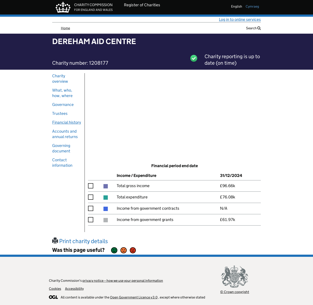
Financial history (66, 122)
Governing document (61, 148)
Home (65, 28)
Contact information (62, 162)
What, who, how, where (62, 93)
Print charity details (80, 241)
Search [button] (253, 28)
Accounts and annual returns (65, 134)
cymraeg (252, 6)
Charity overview (60, 78)
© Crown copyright (234, 292)
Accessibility (74, 289)
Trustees (60, 113)
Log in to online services (240, 19)
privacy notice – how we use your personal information (122, 281)
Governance (63, 104)
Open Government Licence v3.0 (134, 297)
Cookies (55, 289)
